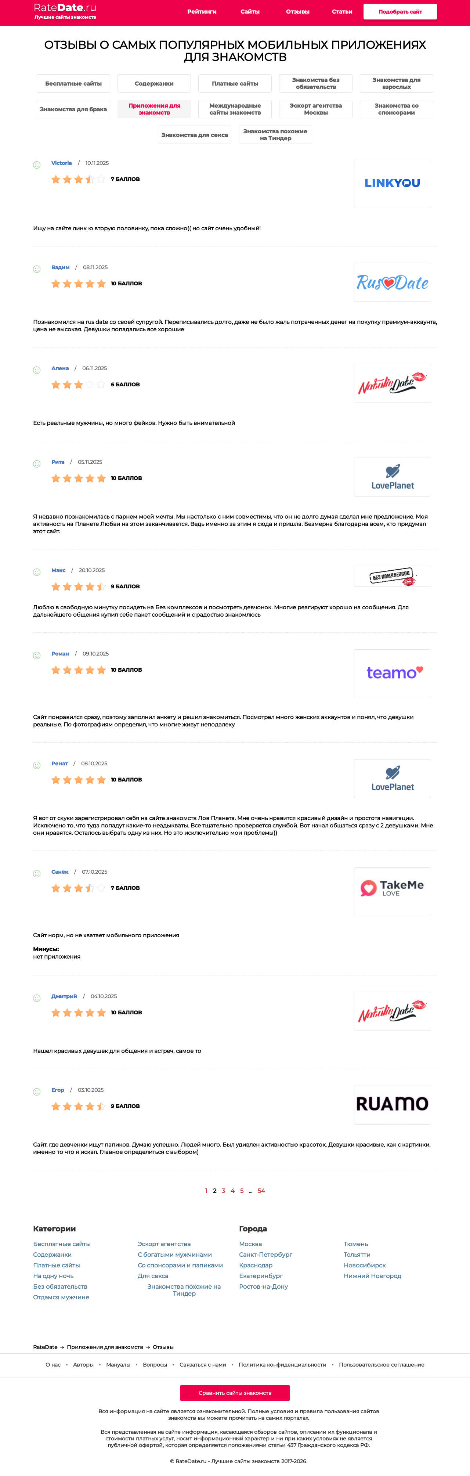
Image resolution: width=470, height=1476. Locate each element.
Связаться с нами (203, 1364)
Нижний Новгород (372, 1276)
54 (261, 1190)
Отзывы (298, 11)
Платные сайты (56, 1265)
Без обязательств (60, 1286)
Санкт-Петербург (265, 1254)
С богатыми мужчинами (175, 1254)
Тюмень (356, 1244)
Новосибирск (365, 1265)
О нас (53, 1364)
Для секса (153, 1276)
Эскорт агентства (164, 1244)
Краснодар (255, 1265)
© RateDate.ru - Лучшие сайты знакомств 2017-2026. (238, 1461)
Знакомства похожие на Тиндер (184, 1290)
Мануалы (118, 1364)
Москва (250, 1244)
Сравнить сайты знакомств (235, 1393)
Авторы (83, 1364)
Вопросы (155, 1364)
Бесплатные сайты (62, 1244)
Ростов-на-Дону (263, 1286)
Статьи (342, 11)
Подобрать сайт (400, 11)
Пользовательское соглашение (381, 1364)
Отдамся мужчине (61, 1297)
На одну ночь (53, 1276)
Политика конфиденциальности (282, 1364)
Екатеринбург (261, 1276)
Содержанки (52, 1254)
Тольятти (357, 1254)
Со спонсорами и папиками (180, 1265)
